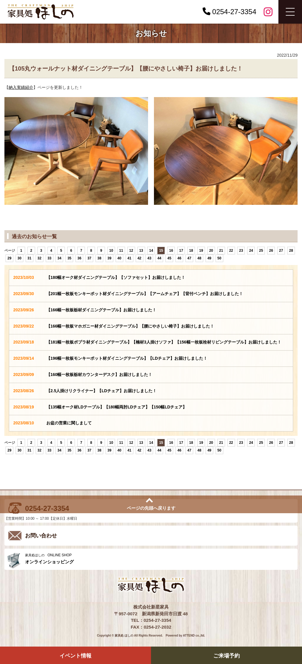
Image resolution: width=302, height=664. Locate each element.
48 (199, 258)
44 (159, 258)
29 (9, 258)
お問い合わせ (41, 536)
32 (39, 258)
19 (201, 250)
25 (261, 250)
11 (121, 250)
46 (179, 258)
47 (189, 258)
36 (79, 258)
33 (49, 258)
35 (69, 258)
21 (221, 250)
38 (99, 258)
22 (231, 250)
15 (161, 250)
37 (89, 258)
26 (271, 250)
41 (129, 258)
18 (191, 250)
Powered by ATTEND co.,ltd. (185, 635)
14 (151, 250)
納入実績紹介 (21, 87)
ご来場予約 (226, 656)
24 (251, 250)
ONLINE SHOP (160, 559)
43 (149, 258)
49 (209, 258)
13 (141, 250)
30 (19, 258)
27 (281, 250)
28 (291, 250)
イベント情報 (75, 656)
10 (111, 250)
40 (119, 258)
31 (29, 258)
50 (219, 258)
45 (169, 258)
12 (131, 250)
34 (59, 258)
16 (171, 250)
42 (139, 258)
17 (181, 250)
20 (211, 250)
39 (109, 258)
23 (241, 250)
